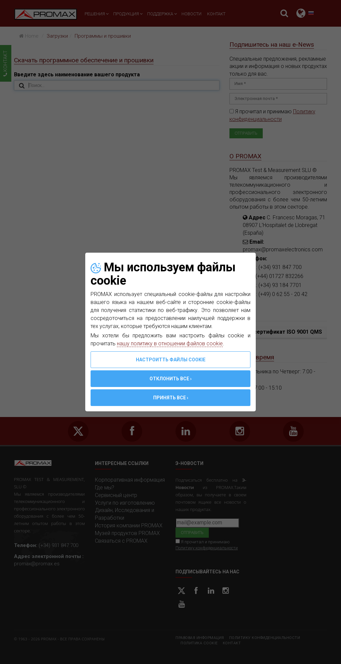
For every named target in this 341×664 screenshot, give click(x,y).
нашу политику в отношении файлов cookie (170, 343)
